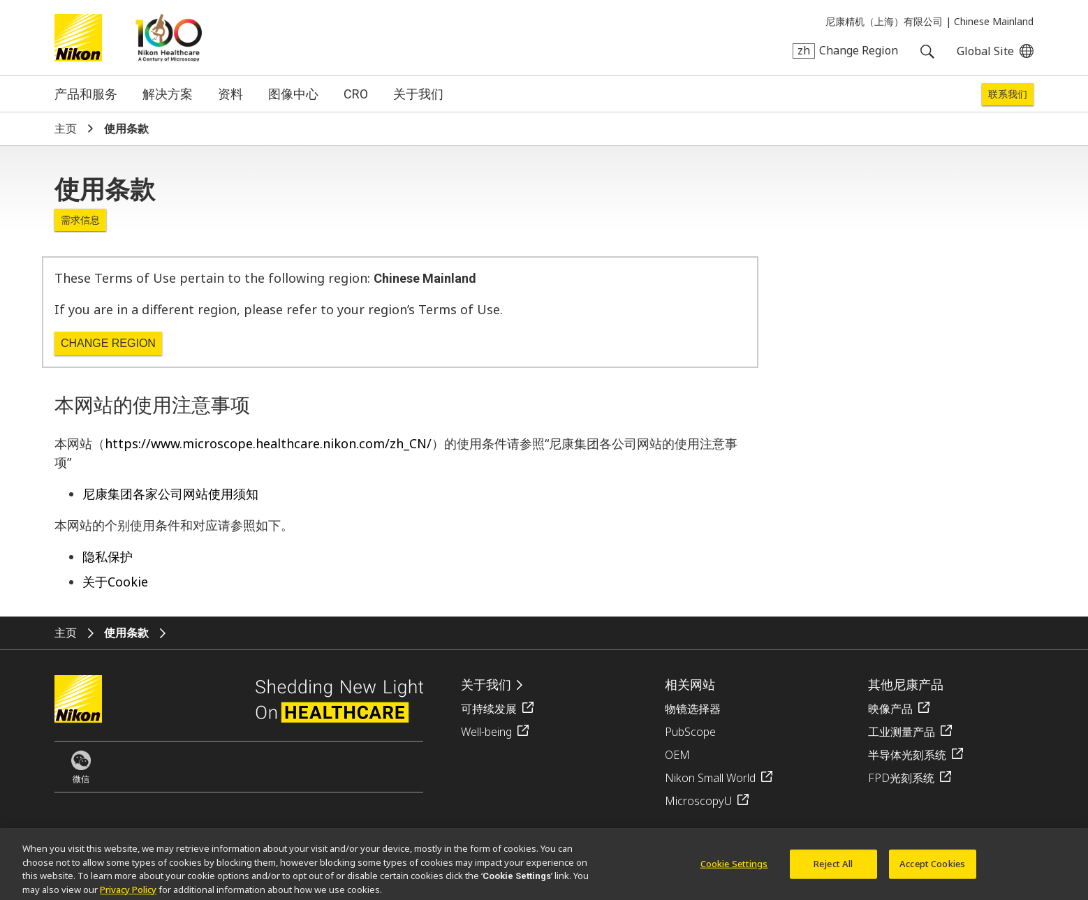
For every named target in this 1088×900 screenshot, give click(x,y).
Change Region (108, 343)
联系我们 (1007, 94)
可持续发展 (489, 708)
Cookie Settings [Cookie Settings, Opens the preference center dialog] (734, 867)
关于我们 (418, 94)
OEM (677, 754)
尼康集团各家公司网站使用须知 (170, 493)
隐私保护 (107, 556)
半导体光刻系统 (907, 754)
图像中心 (293, 94)
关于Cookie (115, 581)
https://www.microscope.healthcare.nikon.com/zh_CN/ (268, 443)
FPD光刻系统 (901, 777)
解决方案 (167, 94)
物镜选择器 (693, 708)
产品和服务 (85, 94)
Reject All (833, 867)
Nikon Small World (710, 777)
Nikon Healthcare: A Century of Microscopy (168, 37)
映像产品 (890, 708)
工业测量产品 (901, 731)
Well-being (486, 731)
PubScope (690, 731)
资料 (230, 94)
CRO (356, 94)
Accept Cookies (932, 867)
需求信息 (80, 219)
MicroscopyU (698, 801)
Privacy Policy (128, 893)
